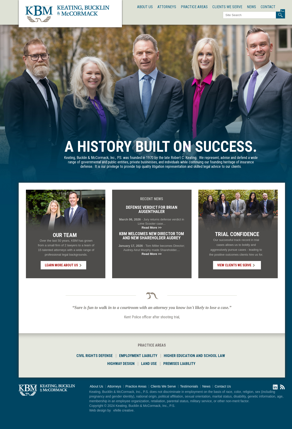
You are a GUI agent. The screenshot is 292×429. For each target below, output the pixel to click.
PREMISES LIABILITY (179, 363)
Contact (268, 7)
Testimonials (189, 386)
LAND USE (149, 363)
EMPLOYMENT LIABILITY (138, 355)
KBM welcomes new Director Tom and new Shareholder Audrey (151, 236)
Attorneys (166, 7)
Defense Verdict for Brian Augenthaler (151, 209)
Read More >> (151, 227)
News (251, 7)
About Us (145, 7)
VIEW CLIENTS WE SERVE (234, 265)
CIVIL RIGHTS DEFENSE (94, 355)
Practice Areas (194, 7)
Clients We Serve (227, 7)
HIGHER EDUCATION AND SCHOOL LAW (194, 355)
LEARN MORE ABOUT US (61, 265)
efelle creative (123, 410)
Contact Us (223, 386)
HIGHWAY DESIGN (121, 363)
